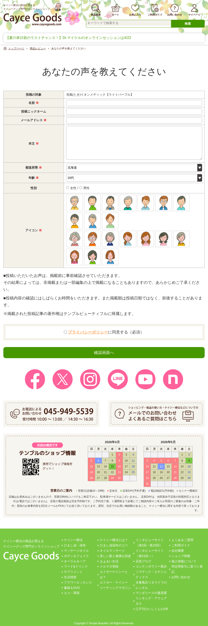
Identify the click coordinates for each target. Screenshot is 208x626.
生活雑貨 (70, 577)
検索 (188, 23)
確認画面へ (104, 352)
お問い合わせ (180, 577)
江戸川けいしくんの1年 (152, 609)
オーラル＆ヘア (75, 561)
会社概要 (177, 550)
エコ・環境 (72, 593)
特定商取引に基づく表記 (187, 569)
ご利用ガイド (180, 545)
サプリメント (73, 571)
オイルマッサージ (112, 550)
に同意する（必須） (104, 332)
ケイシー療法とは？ (114, 540)
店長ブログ (143, 561)
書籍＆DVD (72, 588)
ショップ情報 (180, 556)
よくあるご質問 (182, 540)
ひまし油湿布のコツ (114, 545)
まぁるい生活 (109, 561)
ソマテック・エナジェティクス (151, 574)
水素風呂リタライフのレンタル (151, 585)
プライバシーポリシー (88, 332)
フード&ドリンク (76, 566)
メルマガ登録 (109, 566)
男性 (84, 188)
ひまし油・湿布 (75, 545)
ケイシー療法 (73, 540)
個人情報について (183, 561)
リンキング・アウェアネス (151, 600)
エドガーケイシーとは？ (114, 574)
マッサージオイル (76, 550)
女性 (71, 188)
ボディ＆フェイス (76, 556)
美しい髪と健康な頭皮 (115, 556)
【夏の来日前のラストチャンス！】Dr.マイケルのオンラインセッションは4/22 (68, 38)
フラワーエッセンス (78, 582)
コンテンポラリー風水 (151, 566)
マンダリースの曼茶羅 (151, 593)
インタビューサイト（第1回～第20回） (150, 542)
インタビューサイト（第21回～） (150, 553)
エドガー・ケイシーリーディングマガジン (115, 585)
